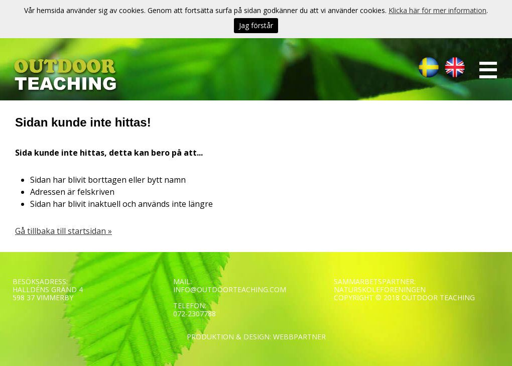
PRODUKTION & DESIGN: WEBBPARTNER (256, 336)
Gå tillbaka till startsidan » (63, 230)
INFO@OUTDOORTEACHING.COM (229, 289)
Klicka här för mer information (437, 10)
